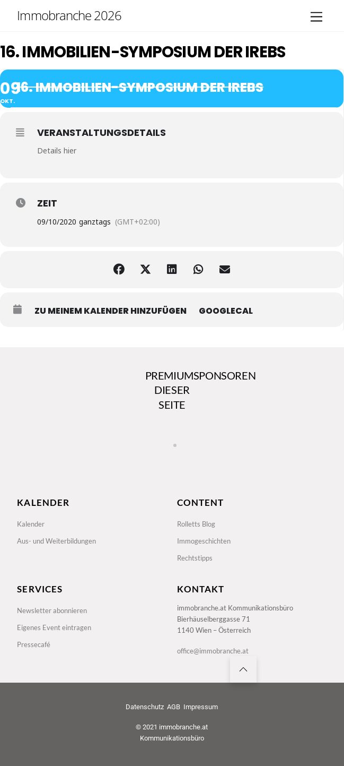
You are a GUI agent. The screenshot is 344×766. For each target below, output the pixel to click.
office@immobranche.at (213, 651)
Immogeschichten (204, 541)
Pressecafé (33, 644)
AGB (173, 707)
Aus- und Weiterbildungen (56, 541)
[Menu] (316, 17)
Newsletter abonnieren (52, 610)
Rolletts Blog (196, 524)
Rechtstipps (195, 558)
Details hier (56, 150)
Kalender (31, 524)
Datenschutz (145, 707)
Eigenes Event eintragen (54, 627)
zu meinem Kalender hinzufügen (110, 311)
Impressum (200, 707)
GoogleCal (226, 311)
